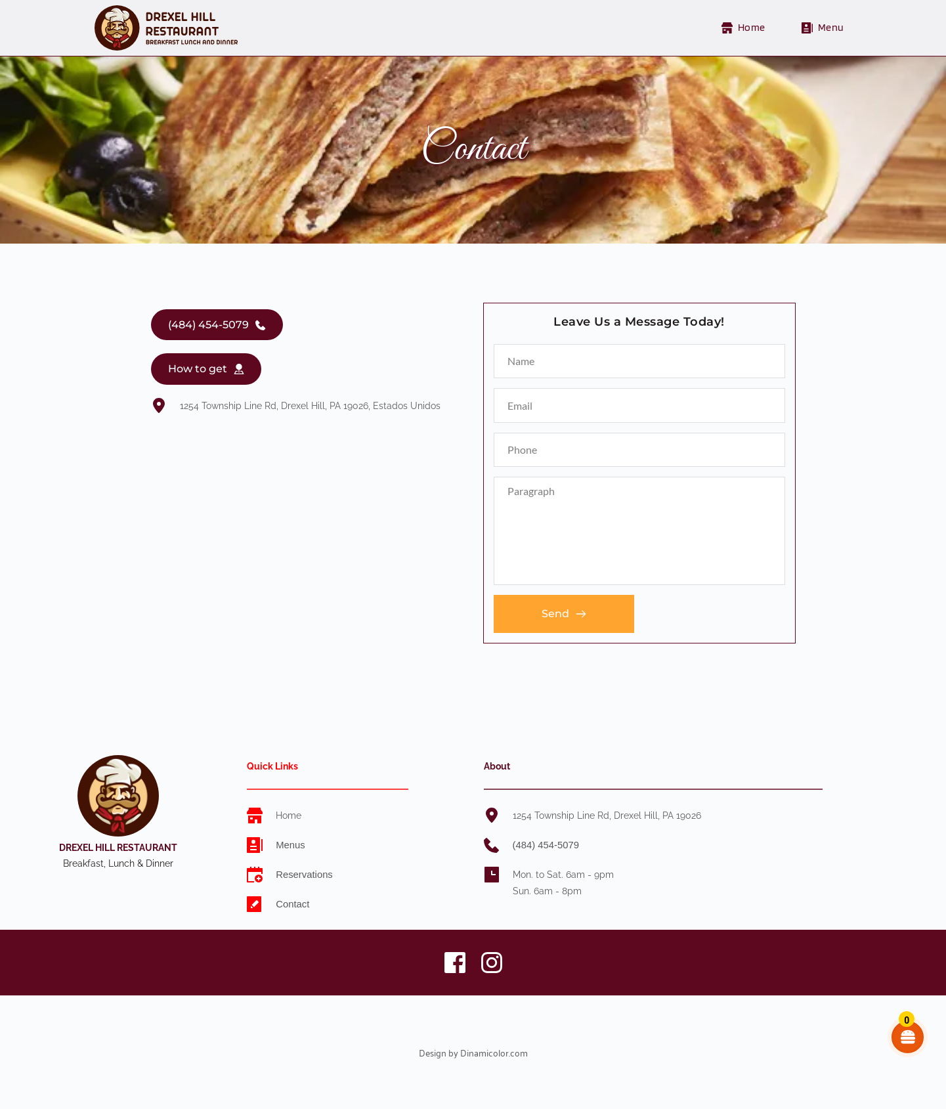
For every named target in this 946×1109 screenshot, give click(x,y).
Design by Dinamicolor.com (473, 1052)
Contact (293, 904)
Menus (290, 845)
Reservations (303, 874)
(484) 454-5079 (545, 845)
